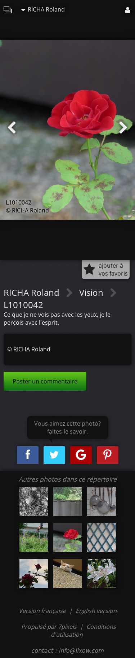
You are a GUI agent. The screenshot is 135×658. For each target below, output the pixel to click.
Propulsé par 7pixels (49, 627)
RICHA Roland (43, 9)
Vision (92, 292)
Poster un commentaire (45, 381)
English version (96, 611)
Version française (43, 611)
